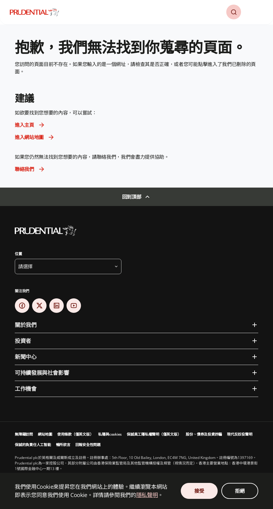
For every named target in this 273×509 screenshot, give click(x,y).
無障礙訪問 (24, 434)
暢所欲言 (63, 444)
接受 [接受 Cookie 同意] (199, 491)
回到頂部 (131, 196)
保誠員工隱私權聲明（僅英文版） (154, 434)
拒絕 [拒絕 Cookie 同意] (239, 491)
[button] (233, 12)
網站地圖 (45, 434)
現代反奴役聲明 (239, 434)
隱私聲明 (147, 495)
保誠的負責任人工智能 (33, 444)
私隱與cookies (110, 434)
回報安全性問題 (88, 444)
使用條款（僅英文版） (75, 434)
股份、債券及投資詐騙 (204, 434)
